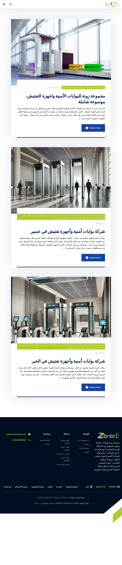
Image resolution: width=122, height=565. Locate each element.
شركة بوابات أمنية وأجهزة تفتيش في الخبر (64, 362)
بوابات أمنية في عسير (59, 216)
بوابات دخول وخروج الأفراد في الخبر (56, 346)
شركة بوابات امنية (68, 87)
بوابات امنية (79, 87)
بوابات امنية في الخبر (76, 346)
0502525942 (22, 441)
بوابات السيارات (89, 87)
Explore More (92, 128)
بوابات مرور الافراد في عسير (41, 216)
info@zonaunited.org (18, 436)
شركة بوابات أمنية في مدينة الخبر (78, 349)
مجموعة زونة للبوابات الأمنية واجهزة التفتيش (52, 499)
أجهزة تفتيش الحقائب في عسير (93, 216)
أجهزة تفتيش (99, 87)
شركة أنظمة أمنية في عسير (81, 218)
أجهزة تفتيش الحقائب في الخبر (94, 346)
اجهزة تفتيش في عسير (74, 216)
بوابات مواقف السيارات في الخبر (33, 346)
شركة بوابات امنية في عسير (62, 218)
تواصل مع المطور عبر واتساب (43, 505)
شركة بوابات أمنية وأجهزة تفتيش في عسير (63, 232)
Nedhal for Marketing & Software (67, 505)
